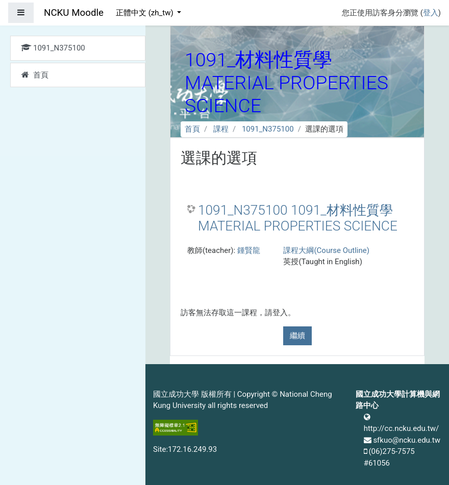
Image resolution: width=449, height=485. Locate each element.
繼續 (297, 335)
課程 (221, 129)
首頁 (192, 129)
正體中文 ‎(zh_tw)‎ (145, 12)
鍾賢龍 (248, 250)
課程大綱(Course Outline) (326, 250)
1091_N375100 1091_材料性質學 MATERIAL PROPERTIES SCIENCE (297, 218)
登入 (430, 12)
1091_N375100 (268, 129)
